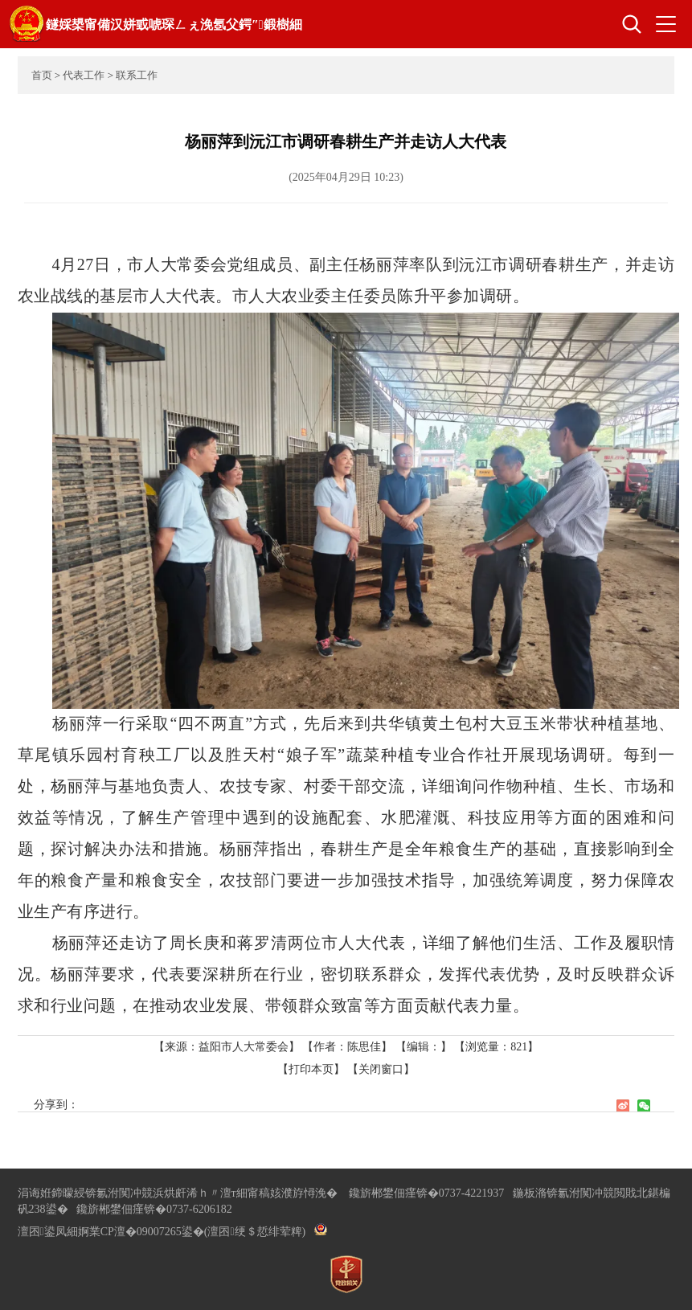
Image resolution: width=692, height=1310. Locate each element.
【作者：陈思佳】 (347, 1047)
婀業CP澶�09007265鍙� (141, 1232)
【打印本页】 (311, 1069)
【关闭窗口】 (381, 1069)
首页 (41, 75)
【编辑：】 (423, 1047)
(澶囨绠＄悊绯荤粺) (254, 1232)
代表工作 (83, 75)
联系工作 (137, 75)
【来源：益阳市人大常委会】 (228, 1047)
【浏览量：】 (496, 1047)
